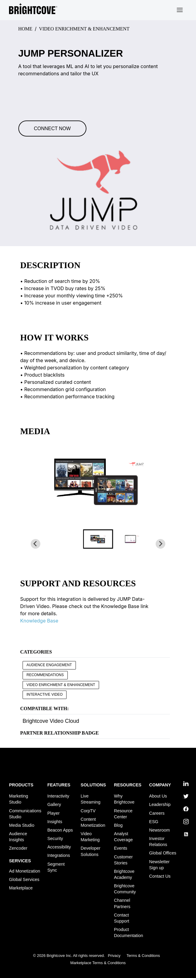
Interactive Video (44, 694)
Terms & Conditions (143, 956)
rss (185, 834)
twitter (185, 796)
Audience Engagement (49, 665)
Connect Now (52, 128)
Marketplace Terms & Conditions (98, 963)
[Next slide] (160, 544)
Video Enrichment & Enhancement (60, 685)
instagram (185, 821)
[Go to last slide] (35, 544)
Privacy (114, 956)
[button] (98, 539)
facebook (185, 809)
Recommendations (45, 675)
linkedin (185, 783)
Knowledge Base (39, 621)
